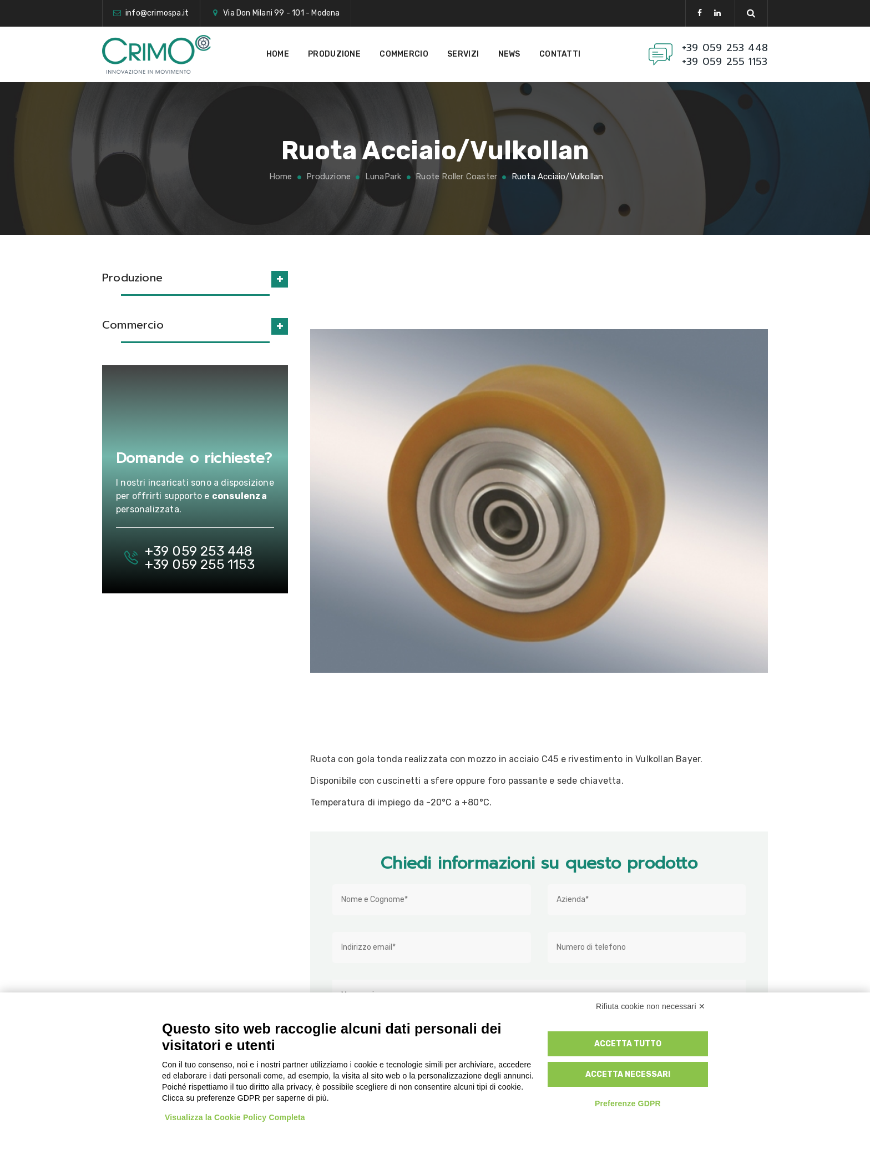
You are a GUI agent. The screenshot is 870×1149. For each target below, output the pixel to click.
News (509, 54)
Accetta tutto (627, 1044)
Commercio (404, 54)
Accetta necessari (627, 1074)
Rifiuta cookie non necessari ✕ (650, 1006)
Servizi (463, 54)
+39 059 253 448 (725, 48)
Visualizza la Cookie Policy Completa (235, 1117)
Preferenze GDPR (628, 1103)
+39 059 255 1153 (724, 62)
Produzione (334, 54)
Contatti (559, 54)
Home (277, 54)
